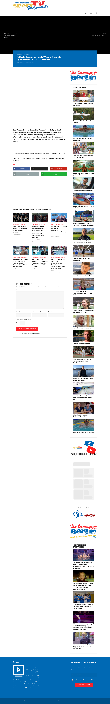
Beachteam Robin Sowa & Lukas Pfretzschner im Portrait (83, 224)
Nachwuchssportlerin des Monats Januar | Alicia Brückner (82, 361)
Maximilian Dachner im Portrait (83, 432)
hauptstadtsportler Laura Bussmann (81, 259)
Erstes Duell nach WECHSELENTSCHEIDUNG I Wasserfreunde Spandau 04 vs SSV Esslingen (40, 263)
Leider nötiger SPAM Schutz (23, 319)
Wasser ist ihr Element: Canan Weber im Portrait (83, 379)
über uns (61, 700)
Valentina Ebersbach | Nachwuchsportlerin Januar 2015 (82, 397)
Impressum (76, 700)
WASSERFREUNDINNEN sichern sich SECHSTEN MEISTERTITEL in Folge (59, 229)
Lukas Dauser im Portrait (81, 276)
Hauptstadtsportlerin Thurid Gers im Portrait (83, 156)
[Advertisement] (76, 3)
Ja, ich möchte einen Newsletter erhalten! (28, 333)
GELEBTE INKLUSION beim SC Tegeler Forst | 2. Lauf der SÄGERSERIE (83, 646)
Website (50, 311)
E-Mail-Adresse (36, 311)
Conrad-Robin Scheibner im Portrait (82, 122)
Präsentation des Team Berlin (83, 190)
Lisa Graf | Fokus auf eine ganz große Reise (83, 174)
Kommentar (19, 289)
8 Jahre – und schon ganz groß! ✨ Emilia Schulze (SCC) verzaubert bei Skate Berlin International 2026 (83, 626)
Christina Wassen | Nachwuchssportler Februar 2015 (82, 293)
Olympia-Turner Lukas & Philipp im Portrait (81, 416)
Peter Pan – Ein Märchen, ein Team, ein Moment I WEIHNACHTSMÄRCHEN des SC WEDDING (83, 565)
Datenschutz (68, 700)
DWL (14, 164)
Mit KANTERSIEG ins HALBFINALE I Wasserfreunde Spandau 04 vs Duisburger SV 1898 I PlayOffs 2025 (58, 264)
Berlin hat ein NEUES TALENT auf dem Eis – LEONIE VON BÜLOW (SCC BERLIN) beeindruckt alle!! (83, 586)
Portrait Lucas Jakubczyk (81, 343)
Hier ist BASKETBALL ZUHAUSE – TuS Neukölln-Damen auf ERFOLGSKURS (83, 606)
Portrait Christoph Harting (82, 328)
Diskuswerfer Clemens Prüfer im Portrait (83, 104)
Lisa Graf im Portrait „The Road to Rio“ (83, 207)
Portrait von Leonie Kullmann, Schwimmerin (83, 139)
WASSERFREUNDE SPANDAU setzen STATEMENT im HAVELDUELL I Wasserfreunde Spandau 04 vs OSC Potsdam (38, 232)
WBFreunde (27, 54)
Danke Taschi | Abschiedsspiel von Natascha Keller (83, 311)
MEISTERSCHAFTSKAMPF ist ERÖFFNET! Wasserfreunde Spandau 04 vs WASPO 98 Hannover (21, 263)
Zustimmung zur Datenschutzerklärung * (84, 680)
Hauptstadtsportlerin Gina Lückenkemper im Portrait (82, 242)
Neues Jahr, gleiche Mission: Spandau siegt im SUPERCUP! (21, 228)
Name (18, 311)
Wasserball (20, 54)
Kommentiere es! (30, 62)
